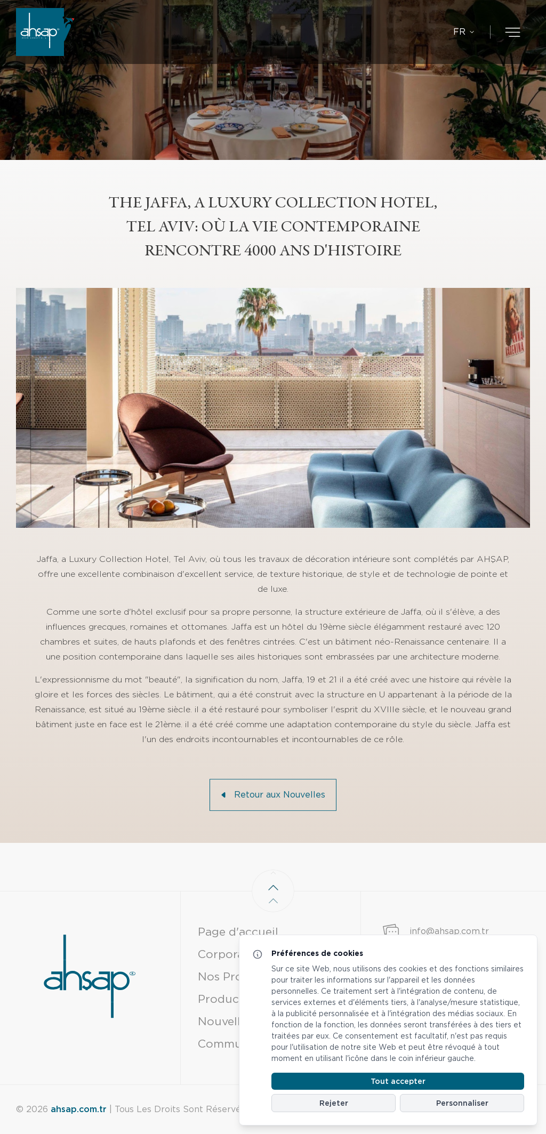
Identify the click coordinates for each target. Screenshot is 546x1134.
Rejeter (333, 1103)
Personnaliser (462, 1103)
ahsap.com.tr (79, 1109)
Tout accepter (398, 1081)
